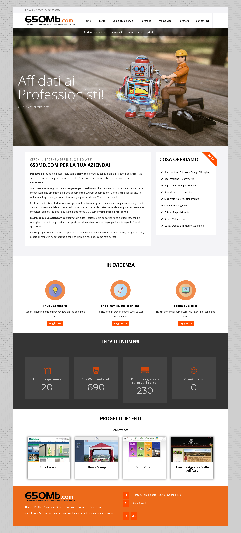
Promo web (165, 20)
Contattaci (202, 20)
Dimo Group (97, 467)
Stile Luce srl (49, 467)
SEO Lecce (54, 513)
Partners (184, 20)
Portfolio (146, 20)
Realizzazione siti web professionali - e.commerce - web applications (121, 32)
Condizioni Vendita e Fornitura (97, 513)
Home (87, 20)
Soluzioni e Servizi (123, 20)
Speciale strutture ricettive (178, 192)
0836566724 (139, 502)
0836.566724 (54, 10)
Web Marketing (71, 513)
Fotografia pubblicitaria (176, 212)
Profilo (101, 20)
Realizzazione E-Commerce (179, 178)
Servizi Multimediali (174, 219)
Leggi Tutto (55, 323)
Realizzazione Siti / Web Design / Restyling (187, 172)
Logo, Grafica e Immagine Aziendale (184, 225)
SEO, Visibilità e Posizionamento (181, 198)
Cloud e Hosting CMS (175, 205)
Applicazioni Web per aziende (180, 185)
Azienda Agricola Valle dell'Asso (192, 468)
